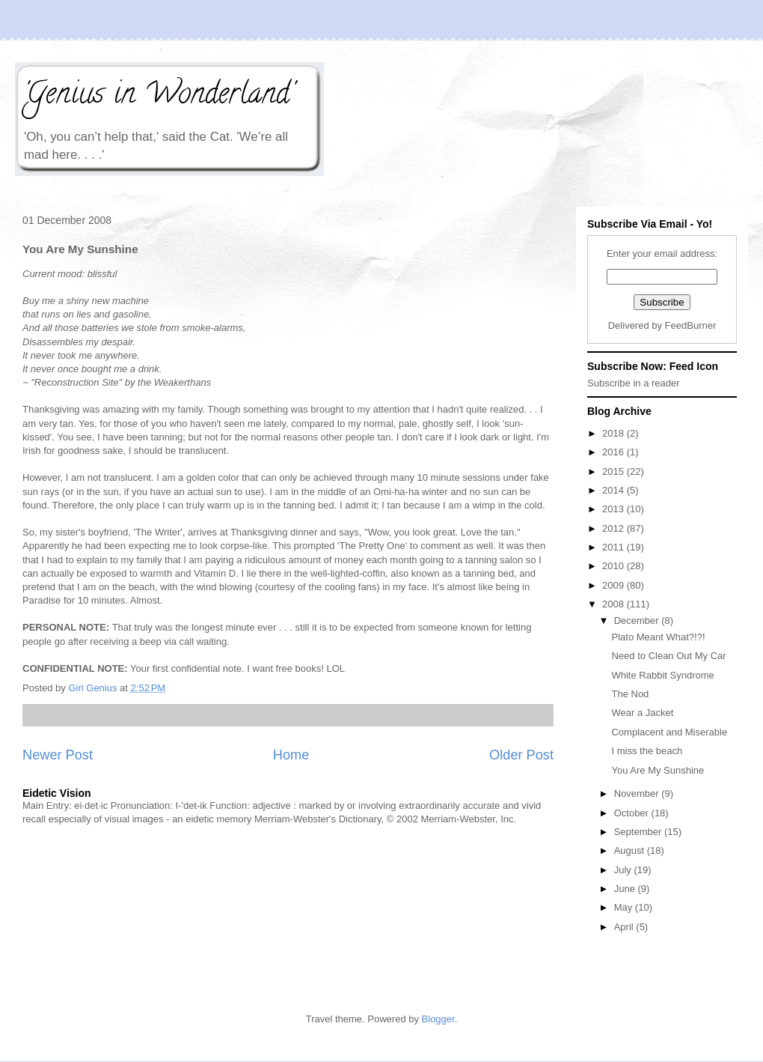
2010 (614, 565)
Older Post (521, 754)
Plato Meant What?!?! (658, 637)
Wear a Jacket (642, 712)
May (624, 907)
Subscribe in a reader (633, 383)
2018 (614, 433)
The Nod (630, 694)
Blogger (438, 1019)
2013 (614, 509)
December (638, 620)
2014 (614, 490)
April (625, 926)
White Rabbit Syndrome (662, 675)
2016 (614, 452)
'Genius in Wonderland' (157, 96)
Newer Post (57, 754)
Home (291, 754)
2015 (614, 471)
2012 (614, 528)
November (638, 793)
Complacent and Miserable (669, 732)
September (639, 831)
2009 (614, 585)
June (626, 888)
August (630, 850)
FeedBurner (691, 325)
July (624, 870)
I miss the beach (646, 750)
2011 (614, 547)
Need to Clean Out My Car (668, 655)
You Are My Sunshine (657, 770)
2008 (614, 604)
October (633, 813)
